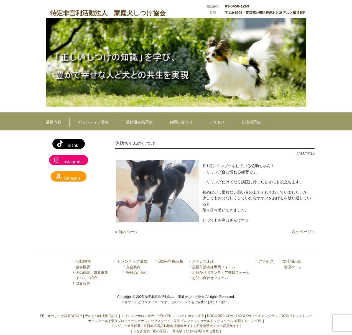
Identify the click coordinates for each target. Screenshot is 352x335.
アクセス (266, 261)
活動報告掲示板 (169, 261)
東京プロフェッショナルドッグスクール (141, 321)
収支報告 (83, 283)
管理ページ (293, 267)
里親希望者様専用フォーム (213, 267)
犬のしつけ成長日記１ (101, 316)
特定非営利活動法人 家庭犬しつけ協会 (108, 13)
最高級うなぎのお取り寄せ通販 (195, 331)
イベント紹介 (86, 278)
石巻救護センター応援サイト (217, 326)
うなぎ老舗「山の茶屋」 (151, 331)
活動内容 (83, 261)
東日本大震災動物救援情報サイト (168, 326)
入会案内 (133, 267)
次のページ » (303, 232)
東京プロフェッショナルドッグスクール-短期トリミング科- (218, 321)
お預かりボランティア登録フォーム (221, 272)
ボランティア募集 (132, 261)
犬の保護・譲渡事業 (92, 272)
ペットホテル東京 (191, 316)
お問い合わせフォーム (210, 278)
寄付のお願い (137, 272)
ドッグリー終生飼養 (126, 326)
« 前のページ (126, 232)
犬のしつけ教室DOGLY (64, 316)
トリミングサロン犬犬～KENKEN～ (148, 316)
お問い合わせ (203, 261)
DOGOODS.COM (220, 316)
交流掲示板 (292, 261)
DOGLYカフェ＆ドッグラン (257, 316)
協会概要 (83, 267)
